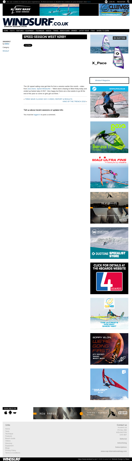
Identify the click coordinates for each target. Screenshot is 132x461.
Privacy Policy (10, 450)
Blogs (7, 448)
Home (6, 31)
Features (20, 31)
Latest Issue (84, 31)
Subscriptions (121, 447)
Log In (112, 2)
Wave (127, 459)
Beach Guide (65, 31)
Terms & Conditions (12, 453)
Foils (93, 31)
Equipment (29, 31)
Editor (7, 44)
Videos (48, 31)
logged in (37, 115)
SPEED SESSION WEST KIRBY (45, 37)
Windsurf (6, 51)
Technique (40, 31)
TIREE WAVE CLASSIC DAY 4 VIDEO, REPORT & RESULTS (48, 99)
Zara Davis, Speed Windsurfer (39, 89)
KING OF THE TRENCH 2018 (74, 101)
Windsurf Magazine (102, 80)
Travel (55, 31)
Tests (12, 31)
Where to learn (103, 31)
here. (89, 2)
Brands (74, 31)
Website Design (117, 459)
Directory (8, 443)
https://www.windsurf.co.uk (87, 459)
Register (121, 2)
